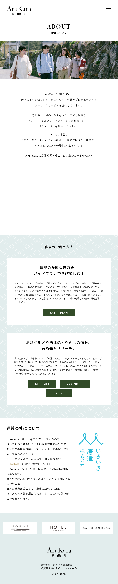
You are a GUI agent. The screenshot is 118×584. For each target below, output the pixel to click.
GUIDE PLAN (59, 313)
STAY (59, 393)
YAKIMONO (75, 384)
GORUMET (42, 384)
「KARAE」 (14, 464)
